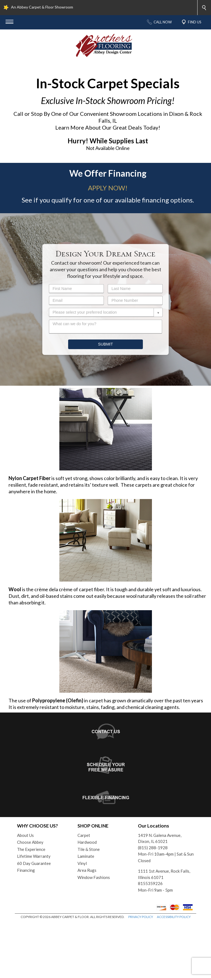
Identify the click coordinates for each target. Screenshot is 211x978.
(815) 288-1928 (153, 903)
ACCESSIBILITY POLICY (174, 972)
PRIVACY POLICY (140, 972)
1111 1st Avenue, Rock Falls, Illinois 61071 (164, 929)
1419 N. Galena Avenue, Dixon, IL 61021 (159, 894)
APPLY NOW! (107, 243)
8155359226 (150, 938)
